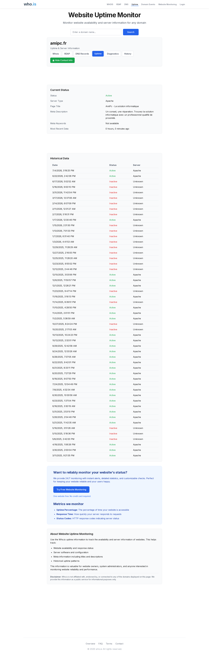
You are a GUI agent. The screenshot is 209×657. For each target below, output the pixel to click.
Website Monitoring (167, 4)
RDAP (118, 4)
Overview (90, 643)
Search (130, 32)
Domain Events (148, 4)
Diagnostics (113, 53)
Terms (109, 643)
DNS (126, 4)
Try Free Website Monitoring (71, 489)
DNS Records (82, 53)
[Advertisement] (104, 75)
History (127, 53)
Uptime (135, 4)
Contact (119, 643)
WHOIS (110, 4)
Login (182, 4)
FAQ (100, 643)
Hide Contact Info (62, 60)
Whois (56, 53)
